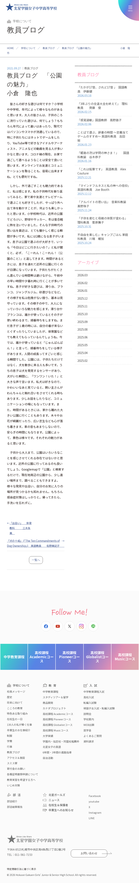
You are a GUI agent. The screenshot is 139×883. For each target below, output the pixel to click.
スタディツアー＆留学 (55, 697)
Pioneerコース (69, 656)
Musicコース (125, 656)
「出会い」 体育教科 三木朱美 (21, 528)
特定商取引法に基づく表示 (21, 869)
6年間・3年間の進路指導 (57, 752)
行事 (9, 746)
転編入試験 (89, 703)
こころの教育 (15, 708)
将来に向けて (15, 702)
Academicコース (42, 656)
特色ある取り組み (17, 713)
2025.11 (82, 306)
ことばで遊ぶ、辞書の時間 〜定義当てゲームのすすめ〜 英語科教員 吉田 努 (103, 138)
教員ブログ (49, 48)
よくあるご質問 (92, 736)
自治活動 (48, 758)
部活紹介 (12, 801)
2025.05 (82, 345)
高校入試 (88, 697)
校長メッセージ (16, 691)
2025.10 (82, 314)
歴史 (9, 697)
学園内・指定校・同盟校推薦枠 (61, 741)
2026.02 (82, 283)
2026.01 (82, 290)
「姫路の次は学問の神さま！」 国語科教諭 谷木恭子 (103, 157)
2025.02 (82, 360)
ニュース (54, 800)
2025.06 (82, 337)
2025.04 (82, 353)
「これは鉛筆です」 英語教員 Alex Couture (103, 173)
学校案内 (88, 719)
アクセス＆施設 (16, 758)
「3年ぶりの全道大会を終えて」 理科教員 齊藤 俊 (103, 107)
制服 (9, 735)
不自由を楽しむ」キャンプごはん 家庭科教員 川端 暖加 (103, 238)
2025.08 (82, 329)
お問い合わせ (89, 853)
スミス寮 (12, 763)
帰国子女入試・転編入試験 (99, 708)
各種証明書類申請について (22, 774)
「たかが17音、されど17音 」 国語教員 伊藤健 (103, 91)
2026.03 (82, 275)
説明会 (87, 714)
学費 (9, 741)
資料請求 (88, 741)
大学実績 (48, 736)
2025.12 (82, 298)
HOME (10, 48)
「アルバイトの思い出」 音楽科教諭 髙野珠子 (104, 206)
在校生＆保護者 (58, 805)
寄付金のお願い (16, 768)
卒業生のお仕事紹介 (18, 730)
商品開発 (48, 703)
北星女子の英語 (52, 747)
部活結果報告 (15, 807)
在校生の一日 (15, 719)
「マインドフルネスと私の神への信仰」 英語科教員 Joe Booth (104, 189)
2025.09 (82, 321)
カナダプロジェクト (54, 708)
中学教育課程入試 (93, 691)
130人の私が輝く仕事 (19, 724)
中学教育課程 (14, 656)
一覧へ (36, 560)
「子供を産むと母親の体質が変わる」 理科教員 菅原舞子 (103, 222)
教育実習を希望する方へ (21, 780)
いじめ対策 (13, 785)
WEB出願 (88, 725)
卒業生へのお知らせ (61, 810)
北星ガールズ (57, 795)
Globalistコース (97, 656)
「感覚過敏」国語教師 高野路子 (103, 122)
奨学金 (87, 730)
